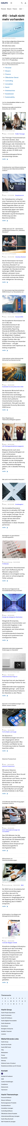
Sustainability (10, 97)
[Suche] (21, 2)
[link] (3, 8)
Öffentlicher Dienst (11, 77)
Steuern (8, 71)
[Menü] (11, 2)
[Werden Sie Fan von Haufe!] (2, 1073)
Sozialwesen (9, 94)
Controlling (9, 81)
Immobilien (9, 84)
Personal (8, 68)
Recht (7, 87)
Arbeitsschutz (10, 90)
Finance (8, 74)
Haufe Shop (14, 60)
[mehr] (21, 9)
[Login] (25, 2)
